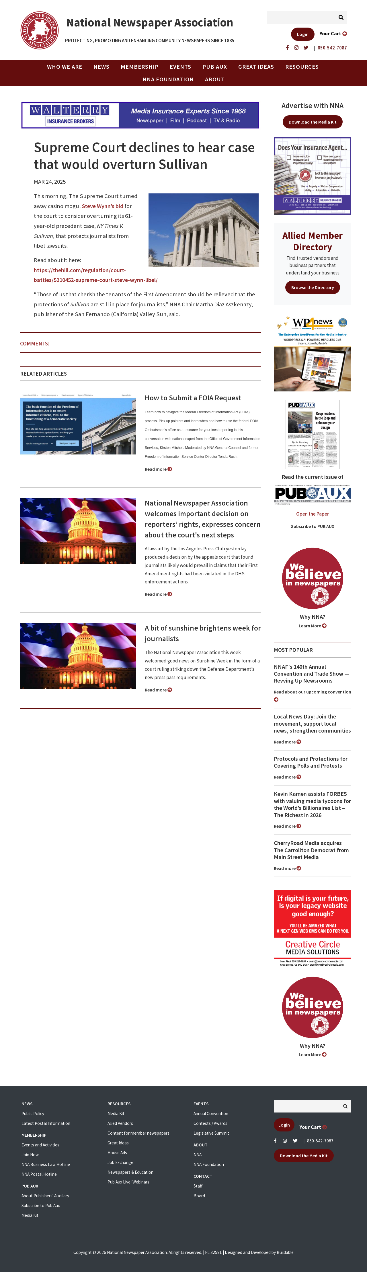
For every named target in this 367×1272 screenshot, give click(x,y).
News (101, 66)
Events (180, 66)
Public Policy (33, 1113)
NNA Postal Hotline (39, 1174)
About (215, 79)
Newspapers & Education (130, 1172)
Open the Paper (312, 514)
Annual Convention (211, 1113)
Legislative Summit (211, 1133)
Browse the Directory (312, 287)
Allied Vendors (120, 1123)
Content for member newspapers (138, 1133)
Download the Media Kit (313, 122)
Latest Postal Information (46, 1123)
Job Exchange (120, 1162)
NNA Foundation (168, 79)
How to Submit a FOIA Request (193, 397)
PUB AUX (214, 66)
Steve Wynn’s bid (102, 206)
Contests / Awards (210, 1123)
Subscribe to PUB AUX (312, 526)
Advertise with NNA (312, 105)
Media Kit (30, 1215)
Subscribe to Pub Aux (41, 1205)
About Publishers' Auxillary (45, 1195)
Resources (302, 66)
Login (303, 34)
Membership (140, 66)
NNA (198, 1154)
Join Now (30, 1154)
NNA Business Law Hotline (46, 1164)
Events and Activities (40, 1145)
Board (199, 1195)
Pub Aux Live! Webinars (128, 1182)
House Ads (117, 1152)
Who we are (64, 66)
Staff (198, 1186)
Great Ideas (256, 66)
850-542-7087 (320, 1141)
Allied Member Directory (312, 241)
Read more (158, 469)
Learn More (313, 626)
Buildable (285, 1252)
